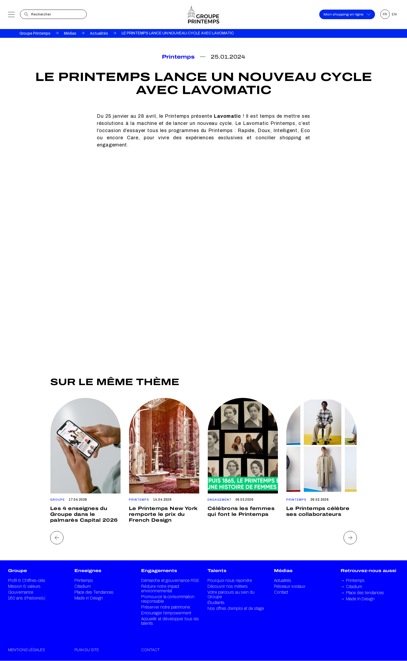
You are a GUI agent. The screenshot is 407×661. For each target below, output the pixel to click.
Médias (70, 33)
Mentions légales (26, 650)
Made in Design (88, 598)
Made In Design (357, 599)
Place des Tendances (94, 592)
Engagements (159, 570)
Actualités (99, 33)
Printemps (83, 580)
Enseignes (87, 570)
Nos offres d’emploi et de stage (236, 608)
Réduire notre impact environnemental (160, 588)
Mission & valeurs (24, 586)
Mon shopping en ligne (347, 14)
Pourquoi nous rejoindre (230, 580)
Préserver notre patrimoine (165, 607)
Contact (281, 592)
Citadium (82, 586)
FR (385, 14)
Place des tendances (362, 592)
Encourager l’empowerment (166, 613)
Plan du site (86, 650)
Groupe (17, 570)
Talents (217, 570)
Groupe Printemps (34, 33)
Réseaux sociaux (289, 586)
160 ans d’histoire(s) (26, 598)
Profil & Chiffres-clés (26, 580)
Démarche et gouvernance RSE (170, 580)
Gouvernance (20, 592)
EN (394, 14)
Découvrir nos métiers (228, 586)
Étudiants (216, 602)
